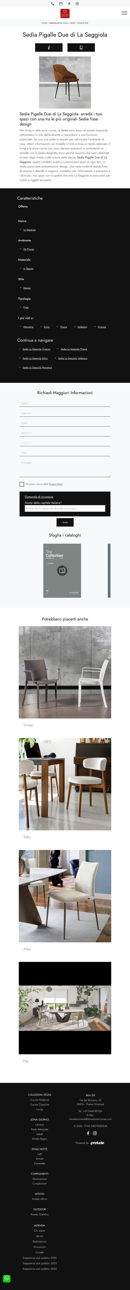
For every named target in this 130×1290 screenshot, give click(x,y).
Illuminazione (40, 1179)
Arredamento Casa (58, 23)
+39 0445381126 (92, 1111)
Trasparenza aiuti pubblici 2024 (40, 1269)
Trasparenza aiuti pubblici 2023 (40, 1263)
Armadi (39, 1159)
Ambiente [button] (24, 240)
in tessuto (28, 268)
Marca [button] (22, 221)
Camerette (39, 1163)
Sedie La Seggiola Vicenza (36, 349)
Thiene (63, 327)
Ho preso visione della (44, 484)
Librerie (40, 1125)
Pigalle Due (82, 23)
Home (44, 23)
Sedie (72, 23)
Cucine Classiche (39, 1105)
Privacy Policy (56, 484)
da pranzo (28, 249)
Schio (47, 327)
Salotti (39, 1134)
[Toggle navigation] (124, 13)
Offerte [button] (23, 206)
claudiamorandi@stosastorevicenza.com (90, 1119)
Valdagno (82, 327)
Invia (65, 522)
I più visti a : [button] (26, 318)
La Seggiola (29, 230)
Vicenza (102, 327)
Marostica (28, 327)
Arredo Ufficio (39, 1199)
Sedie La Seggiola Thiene (74, 349)
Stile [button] (21, 279)
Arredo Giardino (39, 1214)
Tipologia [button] (24, 298)
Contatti (40, 1252)
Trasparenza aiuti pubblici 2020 (40, 1258)
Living (39, 1109)
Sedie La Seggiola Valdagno (72, 358)
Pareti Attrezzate (39, 1129)
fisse (26, 307)
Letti (40, 1154)
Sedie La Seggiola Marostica (37, 367)
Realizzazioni (40, 1242)
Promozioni (40, 1247)
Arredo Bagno (39, 1139)
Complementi (39, 1184)
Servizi (39, 1236)
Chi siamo (39, 1231)
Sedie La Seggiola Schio (35, 358)
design (27, 288)
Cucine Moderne (39, 1100)
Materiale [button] (24, 260)
